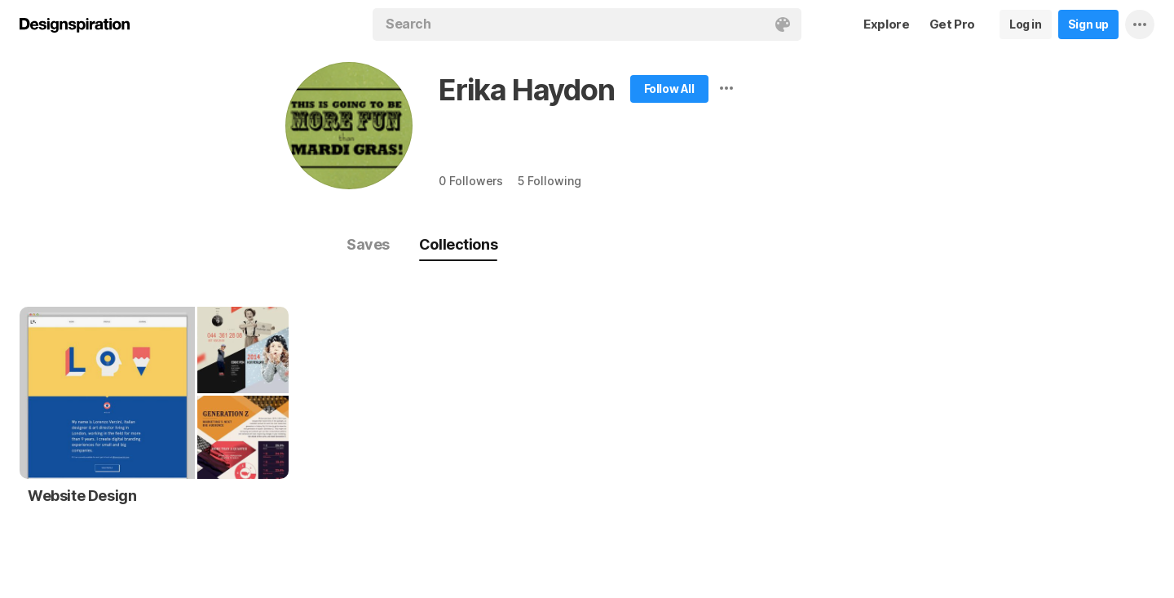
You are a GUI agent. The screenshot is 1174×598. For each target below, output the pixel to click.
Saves (368, 244)
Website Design (82, 495)
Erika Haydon (527, 90)
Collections (458, 244)
